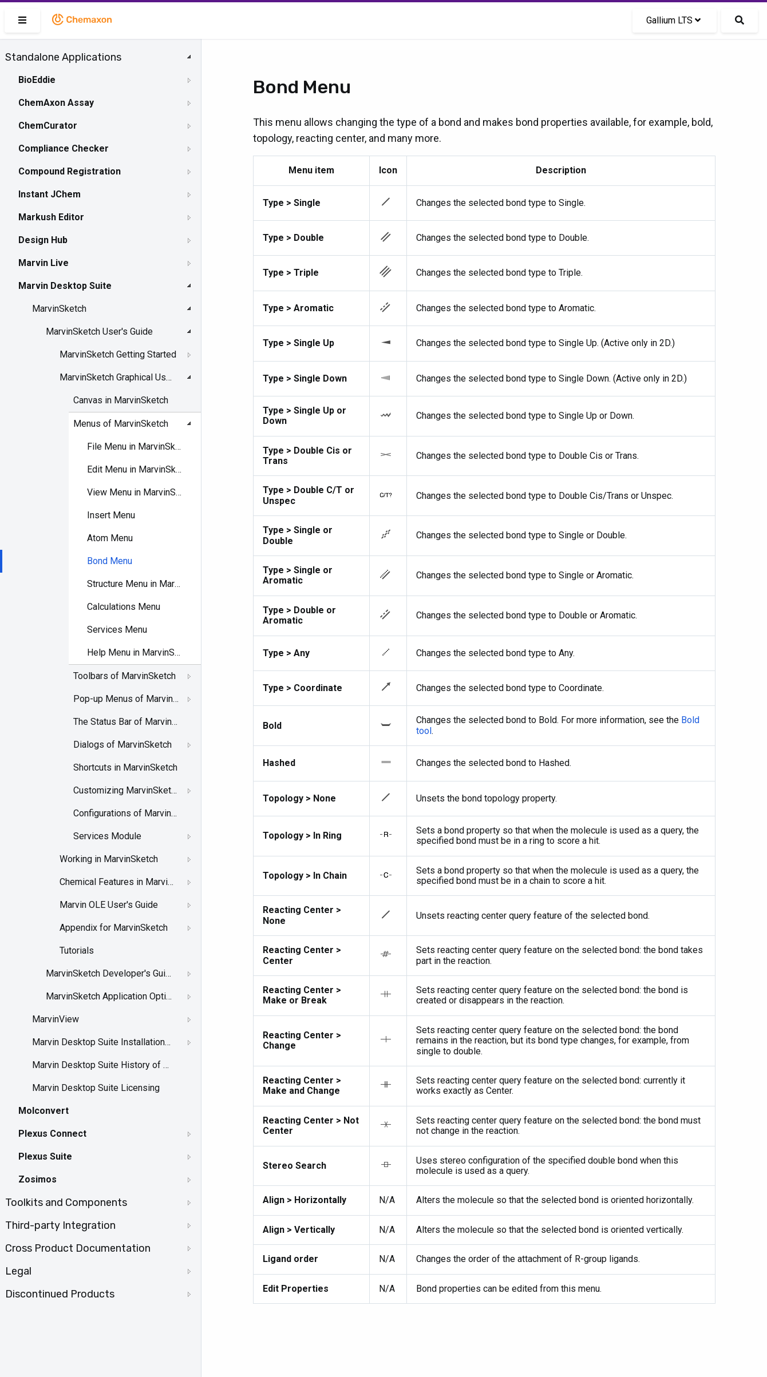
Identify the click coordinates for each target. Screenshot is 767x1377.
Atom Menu (110, 538)
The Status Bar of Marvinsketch (126, 721)
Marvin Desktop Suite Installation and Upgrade (101, 1042)
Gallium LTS (673, 20)
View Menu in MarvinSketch (134, 492)
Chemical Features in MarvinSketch (118, 881)
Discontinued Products (59, 1294)
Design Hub (43, 240)
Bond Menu (109, 560)
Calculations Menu (123, 606)
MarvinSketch (59, 308)
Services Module (107, 836)
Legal (18, 1271)
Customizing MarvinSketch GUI (126, 790)
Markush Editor (51, 217)
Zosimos (37, 1179)
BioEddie (37, 79)
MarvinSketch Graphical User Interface (118, 377)
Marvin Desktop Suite (65, 285)
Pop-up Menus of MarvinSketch (126, 698)
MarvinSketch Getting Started (118, 354)
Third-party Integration (60, 1225)
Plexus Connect (52, 1133)
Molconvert (43, 1110)
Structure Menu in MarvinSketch (134, 583)
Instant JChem (49, 194)
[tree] (100, 675)
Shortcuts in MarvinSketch (125, 767)
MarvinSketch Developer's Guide (109, 973)
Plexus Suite (45, 1156)
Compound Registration (69, 171)
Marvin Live (43, 262)
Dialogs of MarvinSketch (122, 744)
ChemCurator (47, 125)
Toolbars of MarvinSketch (124, 675)
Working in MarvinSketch (109, 859)
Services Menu (117, 629)
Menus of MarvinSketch (120, 423)
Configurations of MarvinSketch (126, 813)
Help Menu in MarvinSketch (134, 652)
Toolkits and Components (66, 1202)
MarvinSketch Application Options (109, 996)
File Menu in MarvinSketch (134, 446)
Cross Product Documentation (78, 1248)
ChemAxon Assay (56, 102)
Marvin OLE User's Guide (109, 904)
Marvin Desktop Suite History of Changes (101, 1064)
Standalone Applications (63, 57)
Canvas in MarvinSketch (120, 400)
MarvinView (55, 1019)
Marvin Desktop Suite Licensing (96, 1087)
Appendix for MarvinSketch (114, 927)
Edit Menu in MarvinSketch (134, 469)
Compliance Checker (63, 148)
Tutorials (77, 950)
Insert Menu (111, 515)
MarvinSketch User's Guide (99, 331)
